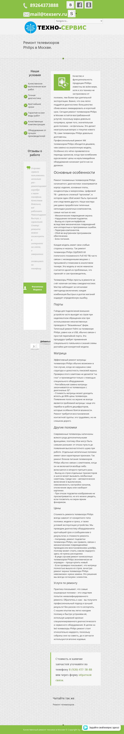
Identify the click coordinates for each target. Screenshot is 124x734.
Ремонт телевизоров (63, 704)
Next (34, 347)
